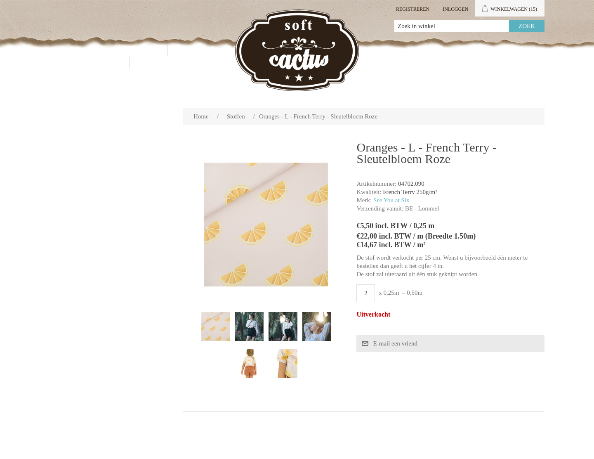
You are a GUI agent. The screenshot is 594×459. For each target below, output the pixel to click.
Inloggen (455, 9)
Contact (96, 62)
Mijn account (461, 50)
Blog (155, 62)
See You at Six (391, 200)
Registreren (412, 9)
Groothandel (214, 50)
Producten (128, 50)
